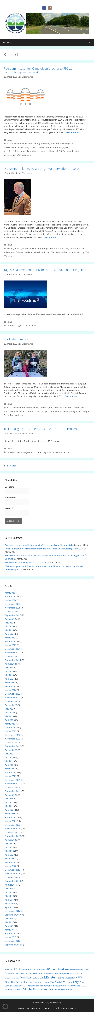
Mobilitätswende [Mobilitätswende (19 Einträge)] (38, 978)
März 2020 (10, 858)
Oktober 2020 (11, 832)
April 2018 (10, 907)
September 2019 (13, 881)
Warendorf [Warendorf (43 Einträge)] (10, 989)
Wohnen (8, 256)
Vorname (9, 487)
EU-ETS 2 (54, 248)
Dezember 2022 (12, 735)
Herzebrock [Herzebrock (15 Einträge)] (46, 974)
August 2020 (11, 839)
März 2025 (10, 637)
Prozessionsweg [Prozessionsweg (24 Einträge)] (34, 982)
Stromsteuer (10, 154)
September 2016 (13, 944)
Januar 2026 (11, 600)
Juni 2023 (9, 712)
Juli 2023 (9, 708)
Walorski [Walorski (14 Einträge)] (83, 986)
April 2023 (10, 720)
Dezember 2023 (12, 693)
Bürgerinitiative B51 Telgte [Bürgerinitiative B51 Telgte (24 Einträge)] (78, 970)
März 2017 (10, 929)
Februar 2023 (11, 727)
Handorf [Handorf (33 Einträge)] (38, 973)
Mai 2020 (9, 851)
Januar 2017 (11, 937)
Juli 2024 (9, 667)
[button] (5, 1006)
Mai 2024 (9, 675)
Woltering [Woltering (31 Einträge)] (58, 989)
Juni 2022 (9, 757)
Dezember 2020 (12, 824)
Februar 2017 (11, 933)
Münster (30, 411)
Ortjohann (54, 411)
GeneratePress (69, 1008)
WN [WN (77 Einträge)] (51, 989)
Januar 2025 (11, 645)
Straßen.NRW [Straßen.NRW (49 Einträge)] (57, 982)
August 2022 (11, 750)
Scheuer (20, 252)
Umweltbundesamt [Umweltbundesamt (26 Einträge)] (13, 986)
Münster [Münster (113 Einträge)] (50, 977)
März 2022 (10, 768)
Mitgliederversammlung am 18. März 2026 (25, 562)
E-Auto (9, 143)
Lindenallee (78, 407)
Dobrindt (26, 248)
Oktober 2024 (11, 656)
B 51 (8, 407)
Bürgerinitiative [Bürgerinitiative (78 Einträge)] (57, 969)
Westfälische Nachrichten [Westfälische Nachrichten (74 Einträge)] (32, 989)
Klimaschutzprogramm (37, 151)
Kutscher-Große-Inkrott (60, 407)
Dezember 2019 (12, 869)
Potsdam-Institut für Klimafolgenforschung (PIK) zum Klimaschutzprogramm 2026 (39, 70)
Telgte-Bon (9, 415)
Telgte (86, 411)
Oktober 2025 (11, 611)
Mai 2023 (9, 716)
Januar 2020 (11, 866)
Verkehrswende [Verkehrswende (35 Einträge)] (72, 985)
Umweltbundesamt (61, 452)
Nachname (10, 497)
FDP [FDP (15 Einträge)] (26, 974)
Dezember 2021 (12, 780)
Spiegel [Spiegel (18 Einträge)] (47, 982)
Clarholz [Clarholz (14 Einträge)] (11, 974)
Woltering (20, 415)
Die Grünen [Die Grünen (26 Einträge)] (20, 973)
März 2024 (10, 682)
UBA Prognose (44, 452)
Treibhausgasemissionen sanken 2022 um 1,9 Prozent (41, 429)
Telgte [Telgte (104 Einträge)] (77, 982)
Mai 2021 (9, 806)
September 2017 (13, 914)
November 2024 (12, 652)
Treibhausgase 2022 (26, 452)
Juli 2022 (9, 753)
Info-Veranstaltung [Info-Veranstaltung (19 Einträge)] (57, 974)
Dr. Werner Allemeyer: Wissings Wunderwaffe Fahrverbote (43, 168)
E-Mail (9, 508)
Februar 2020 (11, 862)
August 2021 (11, 794)
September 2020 (13, 836)
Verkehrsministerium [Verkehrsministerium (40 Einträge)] (54, 985)
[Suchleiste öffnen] (90, 42)
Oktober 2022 (11, 742)
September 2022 (13, 746)
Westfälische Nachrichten (63, 252)
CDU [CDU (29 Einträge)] (7, 973)
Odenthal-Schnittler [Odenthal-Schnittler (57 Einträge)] (16, 982)
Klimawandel (32, 407)
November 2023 (12, 697)
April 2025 (10, 633)
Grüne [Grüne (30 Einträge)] (31, 973)
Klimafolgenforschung (14, 151)
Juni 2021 (9, 802)
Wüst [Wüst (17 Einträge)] (65, 990)
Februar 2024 (11, 686)
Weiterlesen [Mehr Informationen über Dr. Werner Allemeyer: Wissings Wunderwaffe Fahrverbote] (50, 237)
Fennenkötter (18, 407)
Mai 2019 (9, 896)
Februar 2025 (11, 641)
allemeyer (11, 248)
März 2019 (10, 903)
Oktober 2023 (11, 701)
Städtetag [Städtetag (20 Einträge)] (68, 982)
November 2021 (12, 783)
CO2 (19, 248)
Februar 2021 (11, 817)
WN (87, 252)
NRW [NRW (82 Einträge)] (78, 977)
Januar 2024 (11, 690)
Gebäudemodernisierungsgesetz (54, 147)
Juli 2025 (9, 622)
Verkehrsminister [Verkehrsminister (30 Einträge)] (35, 985)
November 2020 (12, 828)
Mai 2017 (9, 922)
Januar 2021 (11, 821)
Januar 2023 (11, 731)
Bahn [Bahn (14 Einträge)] (31, 970)
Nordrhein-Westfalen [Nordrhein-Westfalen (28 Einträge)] (66, 978)
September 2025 (13, 615)
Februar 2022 (11, 772)
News (9, 139)
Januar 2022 (11, 776)
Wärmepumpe (24, 154)
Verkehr (29, 252)
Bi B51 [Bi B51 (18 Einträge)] (36, 970)
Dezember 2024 (12, 648)
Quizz (79, 411)
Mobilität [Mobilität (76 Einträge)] (25, 977)
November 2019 (12, 873)
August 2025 (11, 618)
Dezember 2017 (12, 910)
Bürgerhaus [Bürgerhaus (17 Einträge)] (43, 970)
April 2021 (10, 809)
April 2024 (10, 678)
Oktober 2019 (11, 877)
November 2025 (12, 607)
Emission (45, 143)
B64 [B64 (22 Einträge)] (22, 970)
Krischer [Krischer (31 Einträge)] (78, 973)
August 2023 (11, 705)
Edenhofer (19, 143)
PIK (60, 151)
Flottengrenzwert (29, 147)
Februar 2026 (11, 596)
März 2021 (10, 813)
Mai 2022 (9, 761)
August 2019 (11, 884)
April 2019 (10, 899)
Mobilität (20, 411)
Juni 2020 (9, 847)
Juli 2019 (9, 888)
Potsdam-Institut (71, 151)
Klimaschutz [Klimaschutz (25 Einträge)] (69, 973)
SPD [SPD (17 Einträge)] (42, 982)
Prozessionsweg (67, 411)
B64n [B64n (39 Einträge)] (26, 969)
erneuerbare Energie (61, 143)
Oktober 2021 (11, 787)
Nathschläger (41, 411)
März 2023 (10, 723)
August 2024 (11, 663)
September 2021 (13, 791)
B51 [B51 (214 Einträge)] (17, 969)
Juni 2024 (9, 671)
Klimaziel (53, 151)
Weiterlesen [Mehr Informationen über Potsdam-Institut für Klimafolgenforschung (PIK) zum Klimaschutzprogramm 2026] (72, 132)
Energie (45, 248)
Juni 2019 (9, 892)
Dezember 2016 (12, 940)
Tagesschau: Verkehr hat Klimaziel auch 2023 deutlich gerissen (46, 270)
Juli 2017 (9, 918)
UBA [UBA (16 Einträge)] (83, 982)
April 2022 (10, 765)
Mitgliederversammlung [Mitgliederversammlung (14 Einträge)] (12, 978)
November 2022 (12, 738)
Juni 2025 (9, 626)
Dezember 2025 (12, 603)
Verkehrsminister (42, 252)
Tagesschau (21, 325)
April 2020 (10, 854)
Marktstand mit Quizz (18, 339)
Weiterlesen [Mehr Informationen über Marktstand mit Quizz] (71, 396)
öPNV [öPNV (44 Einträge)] (70, 989)
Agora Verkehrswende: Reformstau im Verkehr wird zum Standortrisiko (39, 545)
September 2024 (13, 660)
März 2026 (10, 592)
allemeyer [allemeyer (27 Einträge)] (9, 969)
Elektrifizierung (32, 143)
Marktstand (9, 411)
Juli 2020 (9, 843)
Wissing (80, 252)
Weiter (14, 465)
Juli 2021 (9, 798)
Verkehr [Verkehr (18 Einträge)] (24, 986)
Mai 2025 (9, 630)
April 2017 (10, 925)
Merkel (73, 248)
